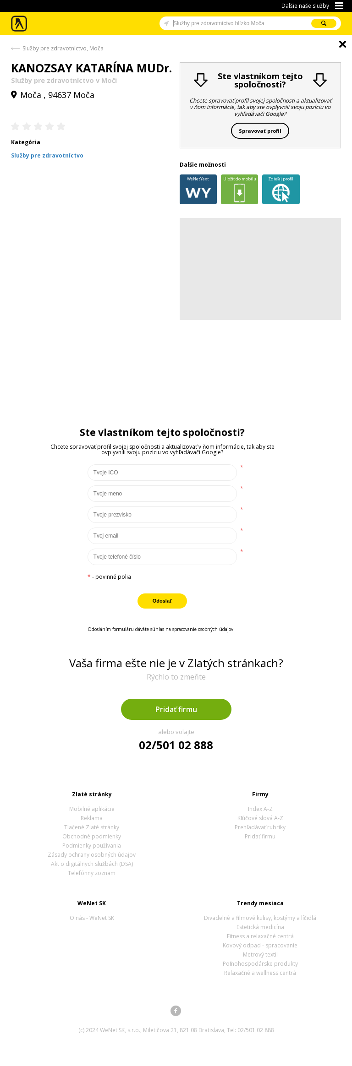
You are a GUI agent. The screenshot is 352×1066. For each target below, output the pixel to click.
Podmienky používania (91, 845)
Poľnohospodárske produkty (260, 964)
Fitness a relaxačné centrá (260, 936)
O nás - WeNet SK (92, 918)
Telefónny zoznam (92, 873)
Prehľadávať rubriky (260, 827)
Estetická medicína (260, 927)
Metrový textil (260, 954)
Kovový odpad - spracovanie (260, 945)
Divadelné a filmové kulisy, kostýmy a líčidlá (260, 918)
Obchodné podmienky (91, 836)
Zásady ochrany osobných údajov (92, 855)
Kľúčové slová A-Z (260, 818)
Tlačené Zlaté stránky (91, 827)
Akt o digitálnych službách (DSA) (92, 864)
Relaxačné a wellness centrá (260, 973)
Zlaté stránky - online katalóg (19, 24)
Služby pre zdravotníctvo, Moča (63, 48)
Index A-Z (260, 809)
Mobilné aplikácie (92, 809)
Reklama (92, 818)
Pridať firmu (176, 709)
